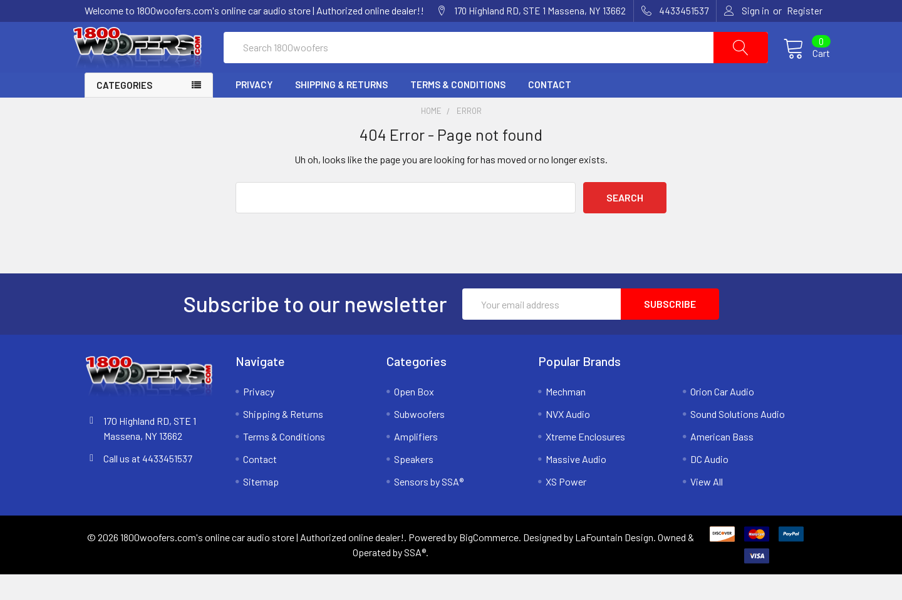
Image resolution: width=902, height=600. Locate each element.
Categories (124, 110)
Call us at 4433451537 (147, 484)
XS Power (566, 507)
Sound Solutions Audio (737, 439)
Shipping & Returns (341, 110)
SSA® (415, 578)
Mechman (566, 417)
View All (706, 507)
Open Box (414, 417)
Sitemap (261, 507)
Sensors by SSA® (429, 507)
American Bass (722, 462)
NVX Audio (568, 439)
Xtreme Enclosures (585, 462)
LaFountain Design (614, 563)
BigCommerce (489, 563)
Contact (549, 110)
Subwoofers (419, 439)
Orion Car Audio (722, 417)
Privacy (254, 110)
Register (804, 10)
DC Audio (709, 485)
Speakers (413, 485)
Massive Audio (576, 485)
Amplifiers (416, 462)
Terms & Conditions (457, 110)
